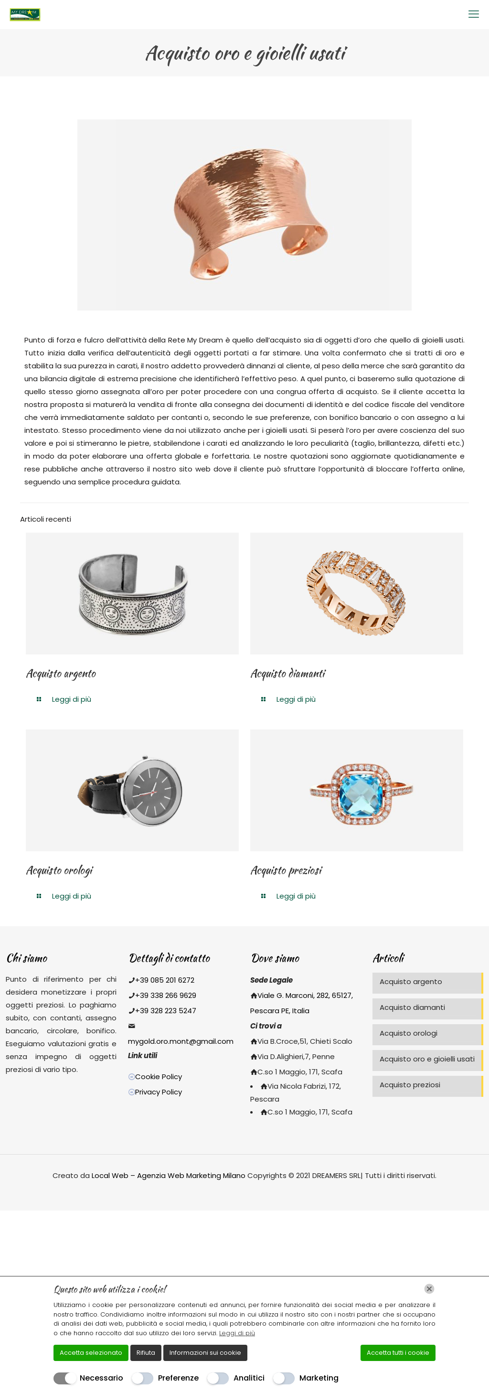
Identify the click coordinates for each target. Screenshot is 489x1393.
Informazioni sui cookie (205, 1352)
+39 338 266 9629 (165, 995)
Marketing (319, 1377)
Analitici (249, 1377)
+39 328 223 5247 (165, 1011)
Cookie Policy (158, 1077)
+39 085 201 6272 (164, 980)
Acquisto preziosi (285, 870)
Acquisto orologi (59, 870)
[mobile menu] (474, 14)
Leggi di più (237, 1333)
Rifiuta (146, 1352)
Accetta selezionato (91, 1352)
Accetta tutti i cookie (398, 1352)
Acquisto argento (61, 673)
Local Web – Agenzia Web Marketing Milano (169, 1175)
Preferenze (178, 1377)
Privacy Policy (158, 1092)
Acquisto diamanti (287, 673)
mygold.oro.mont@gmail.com (181, 1041)
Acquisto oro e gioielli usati (427, 1059)
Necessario (101, 1377)
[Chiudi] (429, 1289)
